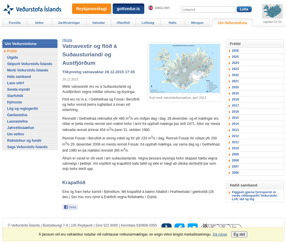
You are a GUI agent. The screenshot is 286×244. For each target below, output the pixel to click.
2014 (235, 123)
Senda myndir (18, 89)
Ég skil (239, 234)
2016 (235, 111)
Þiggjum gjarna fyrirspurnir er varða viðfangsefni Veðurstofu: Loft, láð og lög (255, 195)
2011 (235, 142)
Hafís (173, 22)
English (162, 8)
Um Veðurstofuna (232, 23)
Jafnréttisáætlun (20, 128)
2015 (235, 117)
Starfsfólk (15, 96)
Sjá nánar (220, 234)
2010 (235, 148)
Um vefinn (15, 134)
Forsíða (15, 22)
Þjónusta (14, 102)
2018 (235, 99)
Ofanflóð (123, 22)
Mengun (197, 22)
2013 (235, 130)
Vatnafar (98, 22)
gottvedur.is (128, 8)
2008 (235, 160)
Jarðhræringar (69, 22)
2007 (235, 166)
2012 (235, 136)
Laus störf (15, 83)
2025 (235, 56)
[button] (67, 40)
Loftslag (148, 22)
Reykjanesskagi (91, 8)
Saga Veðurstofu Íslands (27, 147)
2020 (235, 87)
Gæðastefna (17, 115)
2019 (235, 93)
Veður (39, 22)
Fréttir (12, 51)
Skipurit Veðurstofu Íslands (29, 64)
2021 (235, 81)
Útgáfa (12, 57)
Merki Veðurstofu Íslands (27, 70)
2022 (235, 75)
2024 (235, 62)
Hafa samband (19, 77)
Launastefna (17, 121)
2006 (235, 172)
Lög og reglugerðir (22, 109)
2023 (235, 69)
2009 (235, 154)
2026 (235, 50)
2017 (235, 105)
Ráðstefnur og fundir (24, 141)
